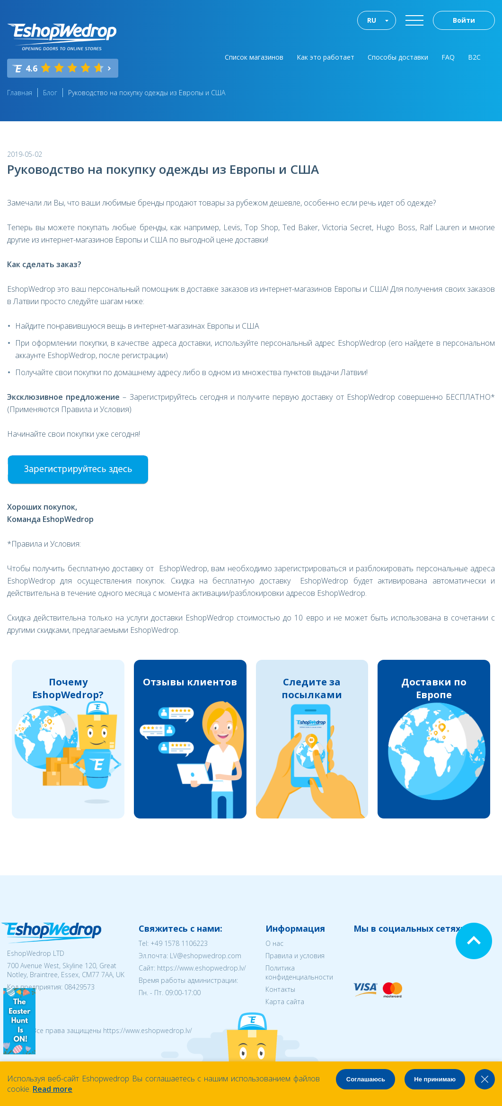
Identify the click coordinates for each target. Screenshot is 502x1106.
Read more (52, 1089)
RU (371, 20)
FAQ (448, 57)
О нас (274, 943)
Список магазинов (254, 57)
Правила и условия (295, 955)
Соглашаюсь (365, 1079)
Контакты (280, 989)
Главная (19, 92)
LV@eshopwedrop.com (205, 955)
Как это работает (325, 57)
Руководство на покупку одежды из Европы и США (146, 92)
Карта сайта (284, 1001)
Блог (50, 92)
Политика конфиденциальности (299, 972)
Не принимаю (435, 1079)
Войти (464, 20)
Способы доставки (398, 57)
